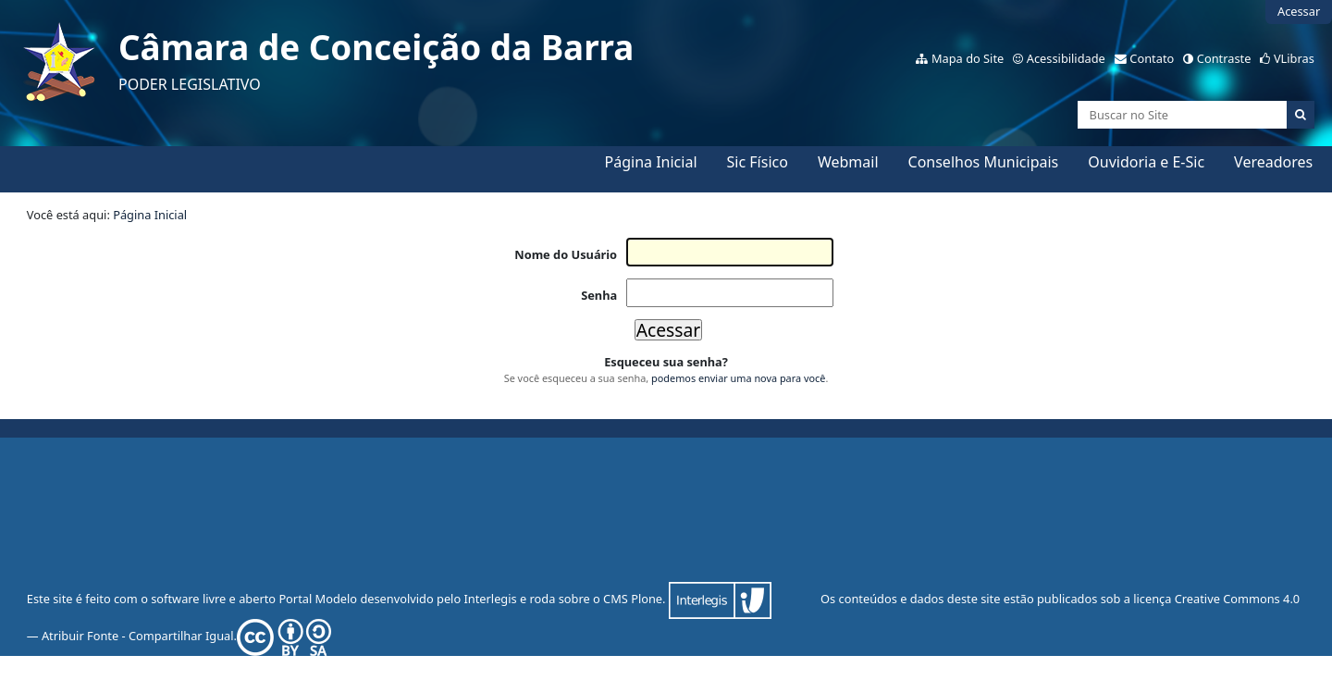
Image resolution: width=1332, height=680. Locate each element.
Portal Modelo (317, 598)
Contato (1151, 58)
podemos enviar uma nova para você (738, 378)
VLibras (1294, 58)
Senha (599, 295)
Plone (646, 598)
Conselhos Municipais (983, 162)
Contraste (1224, 58)
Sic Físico (757, 162)
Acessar (1298, 11)
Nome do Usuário (565, 254)
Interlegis (489, 598)
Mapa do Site (967, 58)
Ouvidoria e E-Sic (1146, 162)
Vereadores (1273, 162)
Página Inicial (651, 162)
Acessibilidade (1066, 58)
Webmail (848, 162)
